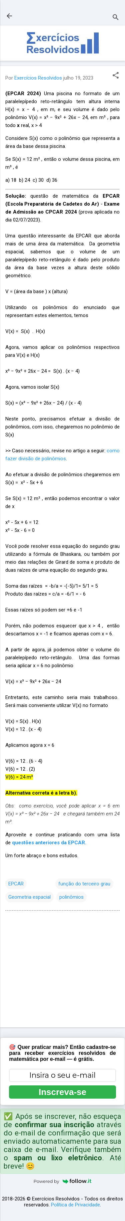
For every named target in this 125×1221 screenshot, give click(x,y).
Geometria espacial (29, 897)
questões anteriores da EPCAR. (49, 843)
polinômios (71, 897)
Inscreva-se (62, 1092)
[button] (116, 76)
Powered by (63, 1181)
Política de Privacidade (75, 1205)
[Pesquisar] (116, 18)
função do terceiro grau (84, 884)
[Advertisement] (62, 970)
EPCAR (16, 884)
